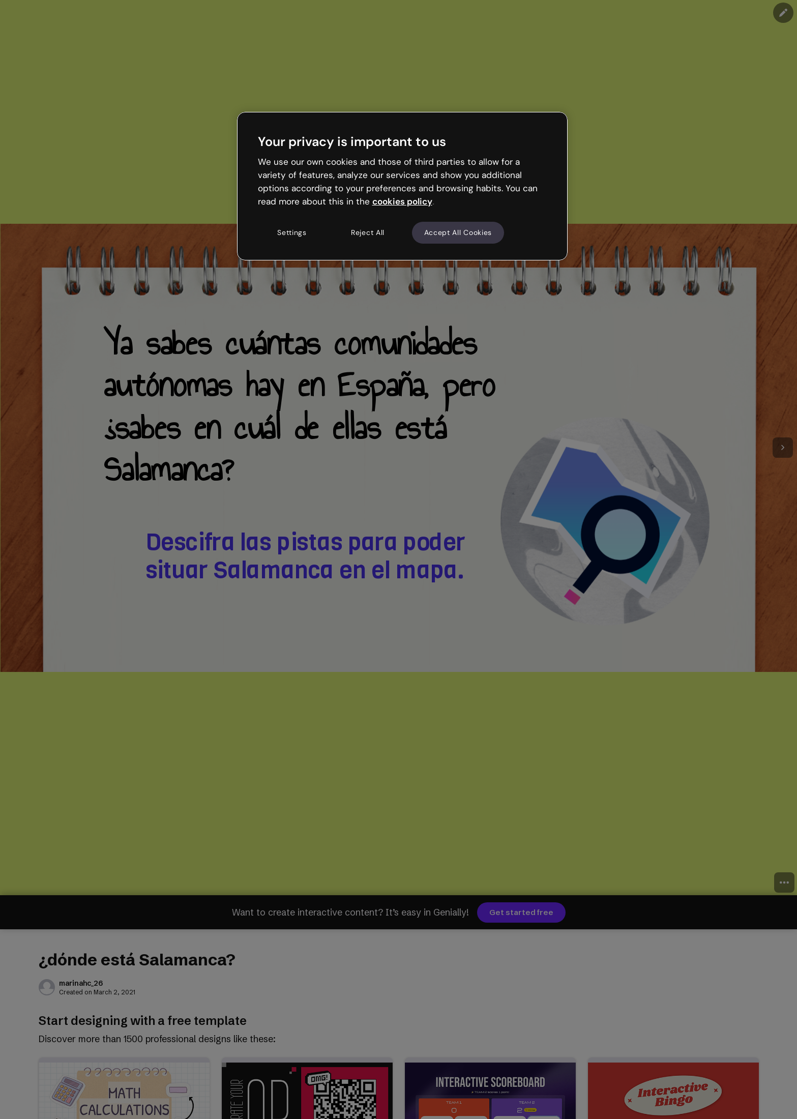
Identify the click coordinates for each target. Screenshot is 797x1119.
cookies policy (402, 201)
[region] (402, 186)
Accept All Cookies (458, 232)
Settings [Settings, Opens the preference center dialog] (292, 232)
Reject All (368, 232)
